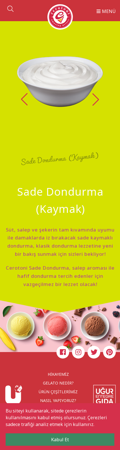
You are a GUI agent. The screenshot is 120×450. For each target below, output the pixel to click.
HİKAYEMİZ (58, 374)
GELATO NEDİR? (58, 383)
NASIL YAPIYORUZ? (58, 400)
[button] (96, 99)
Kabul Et (60, 439)
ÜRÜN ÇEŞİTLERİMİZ (58, 391)
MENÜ (106, 11)
